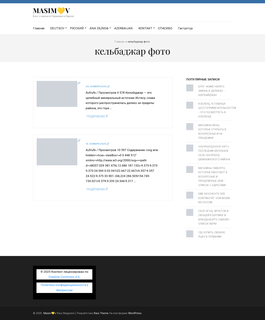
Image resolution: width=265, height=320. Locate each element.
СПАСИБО (165, 28)
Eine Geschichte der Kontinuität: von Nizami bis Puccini (214, 198)
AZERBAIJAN (123, 28)
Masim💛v (51, 10)
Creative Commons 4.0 (64, 276)
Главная (38, 28)
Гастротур (185, 28)
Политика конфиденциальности (64, 285)
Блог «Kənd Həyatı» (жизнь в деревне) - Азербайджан (211, 90)
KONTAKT (145, 28)
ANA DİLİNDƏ (99, 28)
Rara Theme (101, 313)
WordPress (135, 313)
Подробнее (96, 116)
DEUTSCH (57, 28)
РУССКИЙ (77, 28)
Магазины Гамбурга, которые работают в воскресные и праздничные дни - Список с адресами (212, 177)
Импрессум (64, 290)
